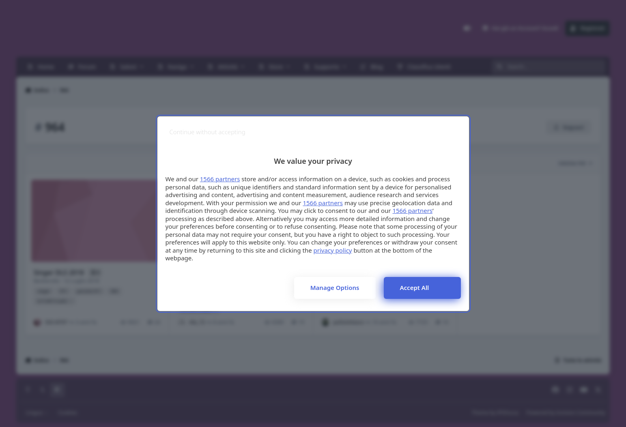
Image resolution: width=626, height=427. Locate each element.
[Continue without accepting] (208, 131)
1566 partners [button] (220, 179)
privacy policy (333, 250)
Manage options (334, 287)
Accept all (414, 287)
